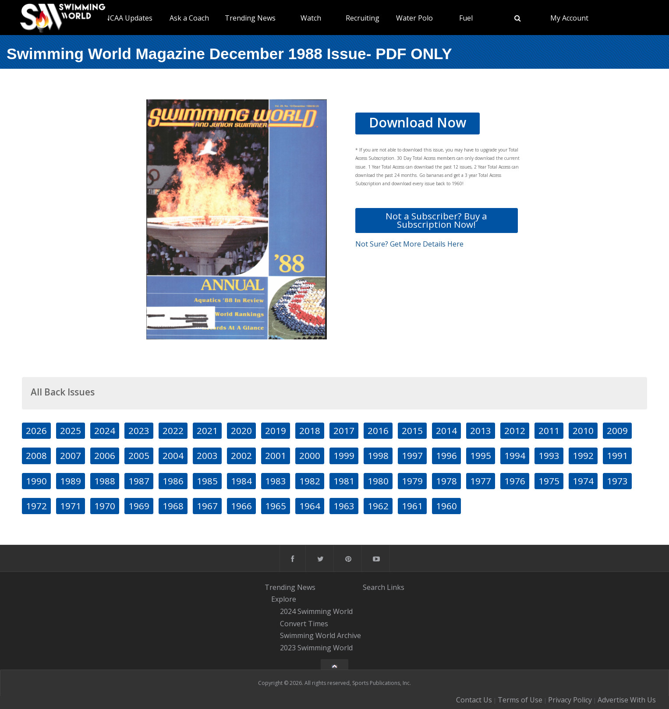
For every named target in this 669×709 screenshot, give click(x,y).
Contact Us (474, 700)
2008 (36, 455)
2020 (241, 430)
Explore (283, 599)
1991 (617, 455)
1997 (412, 455)
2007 (70, 455)
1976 (514, 481)
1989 (70, 481)
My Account (569, 18)
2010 (583, 430)
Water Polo (414, 18)
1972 (36, 506)
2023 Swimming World (316, 648)
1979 (412, 481)
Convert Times (304, 623)
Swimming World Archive (320, 636)
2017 (343, 430)
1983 (275, 481)
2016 (378, 430)
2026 (36, 430)
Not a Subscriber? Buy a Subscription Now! (436, 220)
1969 (138, 506)
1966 (241, 506)
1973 (617, 481)
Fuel (466, 18)
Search (374, 587)
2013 (480, 430)
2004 (173, 455)
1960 (446, 506)
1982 (309, 481)
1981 (343, 481)
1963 (343, 506)
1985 (207, 481)
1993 (548, 455)
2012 (514, 430)
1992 (583, 455)
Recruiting (362, 18)
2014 (446, 430)
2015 (412, 430)
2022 (173, 430)
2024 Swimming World (316, 611)
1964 (309, 506)
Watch (311, 18)
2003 (207, 455)
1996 (446, 455)
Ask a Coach (189, 18)
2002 (241, 455)
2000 (309, 455)
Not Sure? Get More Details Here (409, 244)
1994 (514, 455)
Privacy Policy (570, 700)
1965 (275, 506)
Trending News (250, 18)
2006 (104, 455)
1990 (36, 481)
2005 (138, 455)
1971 (70, 506)
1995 (480, 455)
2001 (275, 455)
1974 (583, 481)
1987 (138, 481)
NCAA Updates (128, 18)
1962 (378, 506)
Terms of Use (520, 700)
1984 (241, 481)
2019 (275, 430)
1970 (104, 506)
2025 (70, 430)
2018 (309, 430)
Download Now (417, 122)
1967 (207, 506)
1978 (446, 481)
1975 (548, 481)
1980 (378, 481)
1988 (104, 481)
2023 (138, 430)
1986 (173, 481)
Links (395, 587)
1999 (343, 455)
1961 (412, 506)
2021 (207, 430)
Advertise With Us (627, 700)
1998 (378, 455)
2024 (104, 430)
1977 (480, 481)
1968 (173, 506)
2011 (548, 430)
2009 (617, 430)
